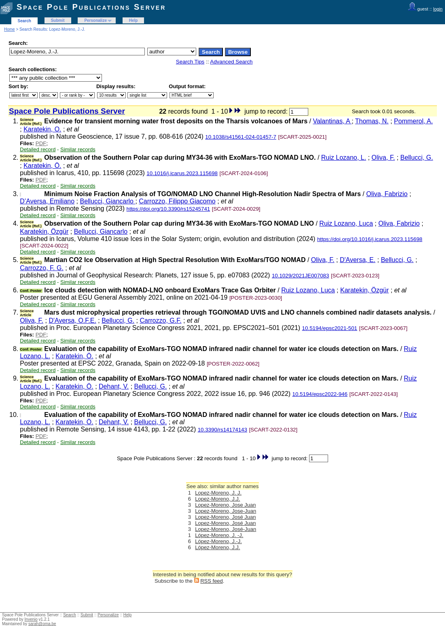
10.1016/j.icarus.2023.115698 (182, 173)
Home (9, 29)
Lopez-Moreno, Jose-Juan (225, 511)
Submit (58, 20)
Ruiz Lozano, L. (343, 157)
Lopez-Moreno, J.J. (217, 499)
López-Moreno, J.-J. (218, 541)
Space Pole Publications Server (91, 6)
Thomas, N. (372, 121)
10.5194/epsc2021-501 (329, 328)
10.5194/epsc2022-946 (320, 394)
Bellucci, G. (416, 157)
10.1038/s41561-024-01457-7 (240, 137)
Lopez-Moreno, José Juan (225, 517)
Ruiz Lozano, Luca (346, 223)
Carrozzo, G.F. (160, 320)
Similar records (77, 149)
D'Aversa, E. (357, 259)
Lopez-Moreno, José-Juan (225, 529)
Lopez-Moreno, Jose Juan (225, 505)
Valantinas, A (332, 121)
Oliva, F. (383, 157)
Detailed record (37, 149)
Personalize (95, 20)
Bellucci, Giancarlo (107, 201)
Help (133, 20)
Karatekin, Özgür (44, 231)
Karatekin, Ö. (42, 165)
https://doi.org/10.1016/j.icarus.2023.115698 (369, 239)
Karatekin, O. (42, 129)
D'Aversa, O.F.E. (72, 320)
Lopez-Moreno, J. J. (218, 493)
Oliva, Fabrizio (386, 193)
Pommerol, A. (413, 121)
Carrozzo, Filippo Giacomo (177, 201)
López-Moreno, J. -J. (219, 535)
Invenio (31, 619)
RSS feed (211, 581)
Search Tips (190, 62)
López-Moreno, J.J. (217, 547)
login (438, 8)
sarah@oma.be (42, 624)
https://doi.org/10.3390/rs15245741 (168, 209)
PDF (41, 143)
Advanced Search (231, 62)
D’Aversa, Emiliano (47, 201)
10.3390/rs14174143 (222, 430)
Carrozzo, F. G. (42, 267)
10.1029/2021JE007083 (300, 276)
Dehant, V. (114, 386)
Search (24, 21)
